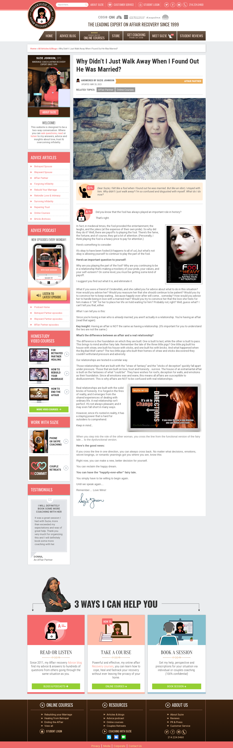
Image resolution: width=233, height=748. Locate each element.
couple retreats (55, 468)
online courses (116, 686)
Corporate (119, 746)
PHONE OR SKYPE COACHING (55, 441)
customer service (124, 5)
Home (33, 48)
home (49, 35)
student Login (151, 5)
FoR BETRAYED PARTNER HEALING (57, 354)
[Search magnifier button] (86, 5)
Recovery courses (103, 666)
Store (116, 35)
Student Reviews (191, 35)
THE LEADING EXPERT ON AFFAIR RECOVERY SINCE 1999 (133, 24)
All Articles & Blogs (47, 48)
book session (176, 686)
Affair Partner (192, 81)
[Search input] (71, 5)
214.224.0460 (196, 5)
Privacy (95, 746)
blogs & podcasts (56, 686)
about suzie (97, 5)
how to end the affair (55, 392)
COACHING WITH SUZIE (120, 731)
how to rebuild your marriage (57, 374)
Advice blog (75, 662)
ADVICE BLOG (68, 35)
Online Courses (125, 89)
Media (106, 746)
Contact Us (135, 746)
